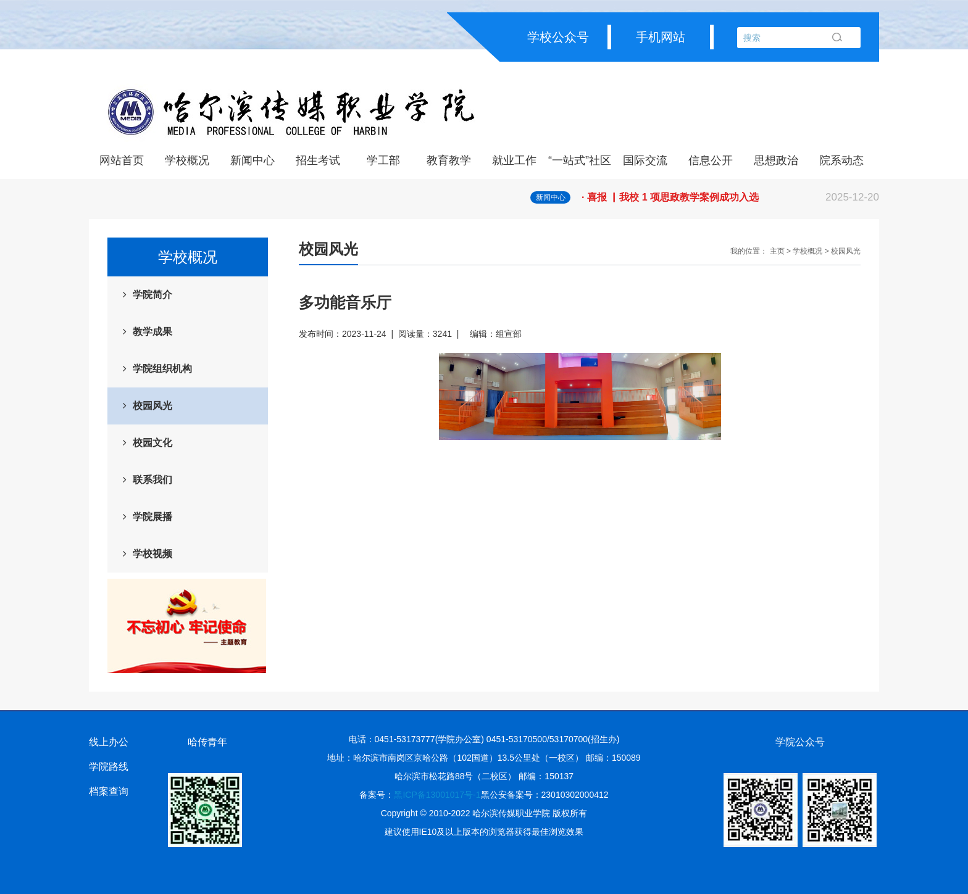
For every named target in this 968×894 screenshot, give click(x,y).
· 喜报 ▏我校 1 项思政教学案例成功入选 (730, 197)
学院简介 (152, 294)
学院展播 (152, 516)
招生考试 (318, 160)
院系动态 (841, 160)
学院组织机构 (162, 368)
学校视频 (152, 553)
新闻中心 (252, 160)
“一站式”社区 (579, 160)
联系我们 (152, 479)
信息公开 (710, 160)
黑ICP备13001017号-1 (437, 795)
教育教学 (449, 160)
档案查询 (108, 791)
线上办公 (108, 742)
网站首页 (121, 160)
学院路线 (108, 766)
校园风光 (152, 405)
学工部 (383, 160)
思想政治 (776, 160)
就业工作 (514, 160)
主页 (777, 251)
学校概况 (187, 160)
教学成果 (152, 331)
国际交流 (645, 160)
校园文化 (152, 442)
